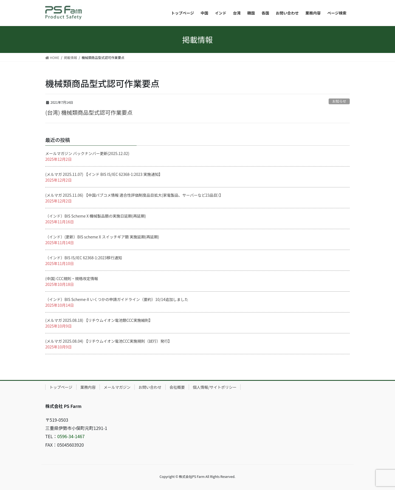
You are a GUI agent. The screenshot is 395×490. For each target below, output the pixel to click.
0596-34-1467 (71, 436)
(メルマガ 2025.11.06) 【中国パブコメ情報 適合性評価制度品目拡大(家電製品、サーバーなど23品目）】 (134, 195)
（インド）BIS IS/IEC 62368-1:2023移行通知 (83, 257)
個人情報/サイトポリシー (215, 387)
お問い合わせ (150, 387)
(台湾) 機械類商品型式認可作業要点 (88, 112)
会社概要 (177, 387)
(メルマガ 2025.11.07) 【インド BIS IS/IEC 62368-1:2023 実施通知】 (104, 174)
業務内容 (88, 387)
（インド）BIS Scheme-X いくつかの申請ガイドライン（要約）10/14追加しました (116, 299)
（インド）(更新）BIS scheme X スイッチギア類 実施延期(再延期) (102, 237)
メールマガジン (117, 387)
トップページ (60, 387)
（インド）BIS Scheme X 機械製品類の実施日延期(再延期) (95, 216)
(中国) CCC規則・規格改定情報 (71, 278)
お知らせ (339, 101)
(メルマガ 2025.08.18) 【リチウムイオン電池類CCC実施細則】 (99, 320)
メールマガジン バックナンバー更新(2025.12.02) (87, 153)
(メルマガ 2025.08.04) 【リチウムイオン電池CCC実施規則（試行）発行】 (108, 341)
